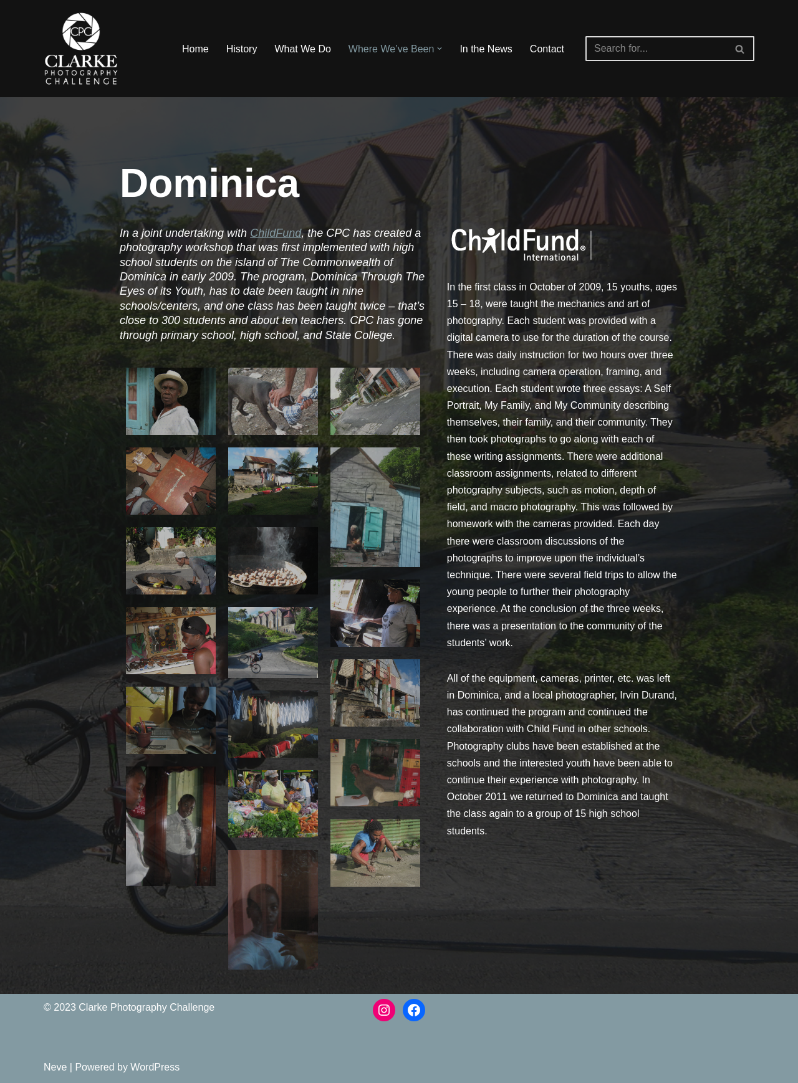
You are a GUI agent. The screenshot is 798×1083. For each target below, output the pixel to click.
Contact (547, 49)
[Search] (655, 48)
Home (195, 49)
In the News (485, 49)
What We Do (302, 49)
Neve (55, 1067)
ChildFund (275, 233)
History (241, 49)
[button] (439, 48)
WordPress (155, 1067)
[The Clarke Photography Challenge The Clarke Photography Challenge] (81, 48)
